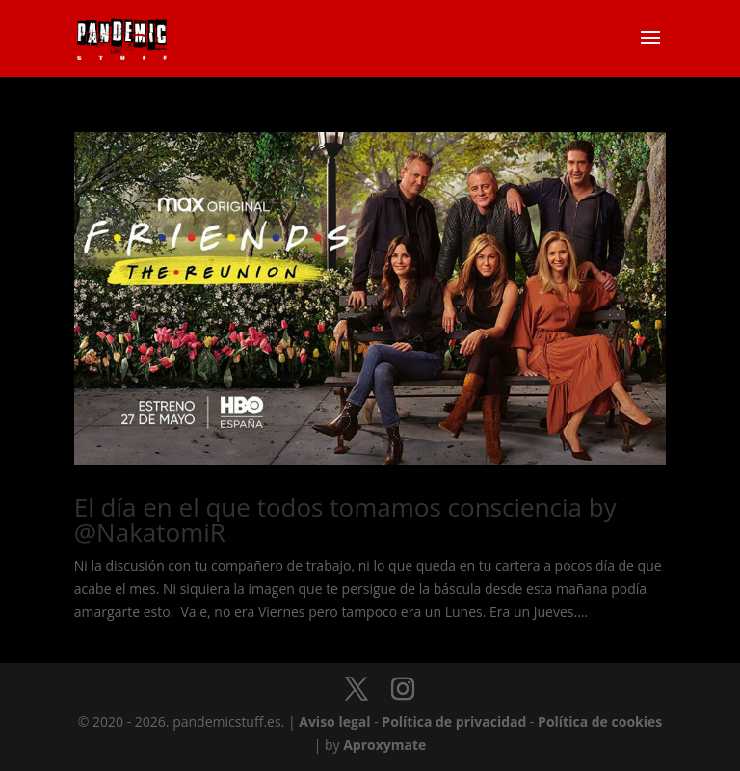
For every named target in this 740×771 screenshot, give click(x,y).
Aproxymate (384, 744)
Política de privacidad (454, 721)
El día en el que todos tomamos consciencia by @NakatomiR (345, 519)
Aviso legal (334, 721)
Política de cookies (600, 721)
